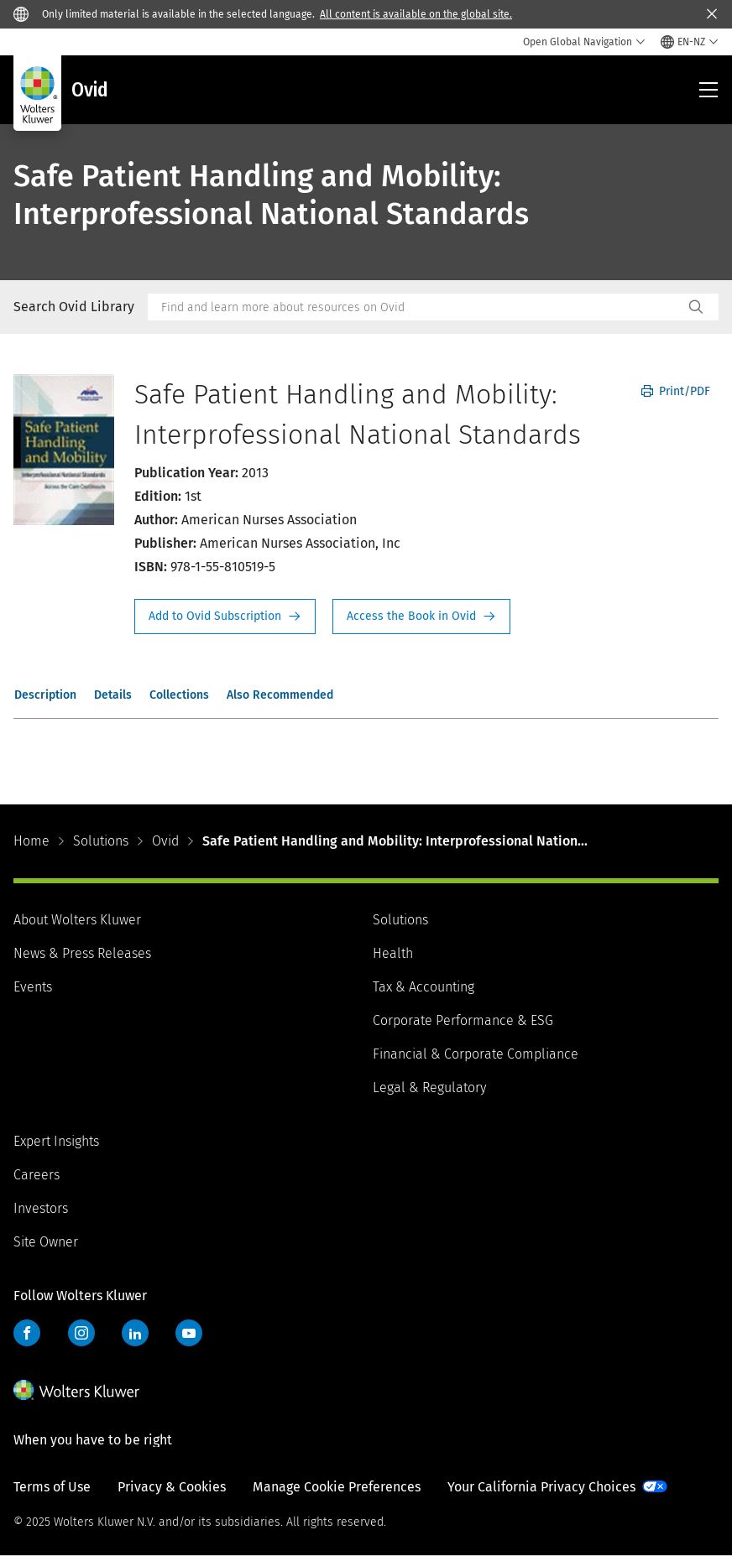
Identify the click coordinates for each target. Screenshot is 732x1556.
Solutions (100, 841)
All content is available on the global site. (416, 14)
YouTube (188, 1332)
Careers (36, 1175)
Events (32, 987)
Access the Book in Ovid (421, 616)
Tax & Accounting (423, 987)
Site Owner (45, 1242)
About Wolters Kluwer (77, 920)
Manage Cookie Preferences (337, 1487)
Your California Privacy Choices (541, 1487)
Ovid (165, 841)
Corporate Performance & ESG (463, 1020)
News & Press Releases (82, 953)
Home (31, 841)
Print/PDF (675, 391)
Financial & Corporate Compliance (475, 1054)
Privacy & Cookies (172, 1487)
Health (393, 953)
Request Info (225, 616)
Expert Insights (56, 1141)
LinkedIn (135, 1332)
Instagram (81, 1332)
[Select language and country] (690, 42)
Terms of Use (52, 1487)
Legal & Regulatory (429, 1087)
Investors (40, 1208)
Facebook (26, 1332)
